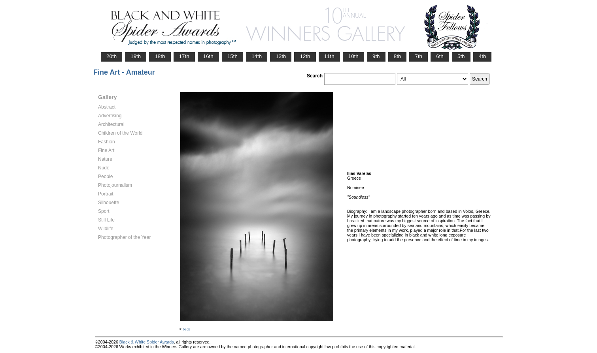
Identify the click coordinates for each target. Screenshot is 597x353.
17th (184, 56)
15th (232, 56)
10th (353, 56)
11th (329, 56)
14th (256, 56)
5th (461, 56)
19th (135, 56)
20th (111, 56)
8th (397, 56)
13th (280, 56)
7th (418, 56)
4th (482, 56)
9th (376, 56)
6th (440, 56)
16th (208, 56)
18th (159, 56)
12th (304, 56)
